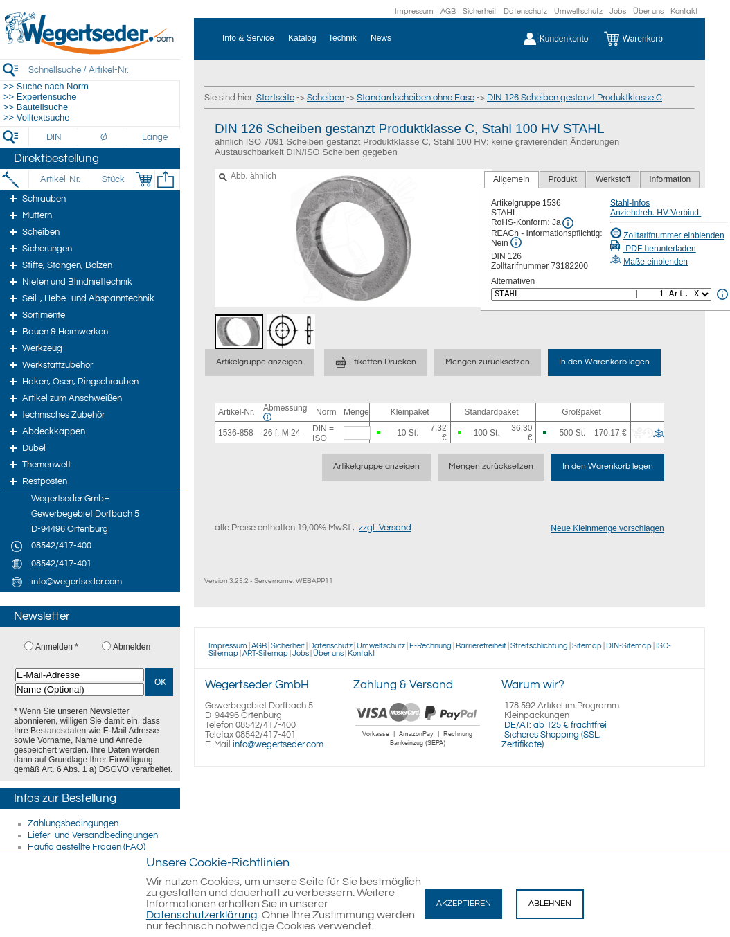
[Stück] (112, 179)
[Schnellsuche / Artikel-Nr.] (104, 70)
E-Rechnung (430, 646)
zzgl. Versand (385, 528)
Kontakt (684, 11)
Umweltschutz (578, 11)
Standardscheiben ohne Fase (415, 97)
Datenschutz (525, 11)
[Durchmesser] (105, 137)
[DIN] (54, 137)
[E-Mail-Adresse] (79, 674)
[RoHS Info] (567, 223)
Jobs (617, 11)
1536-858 (235, 433)
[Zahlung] (418, 748)
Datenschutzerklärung (202, 914)
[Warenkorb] (643, 39)
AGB (448, 11)
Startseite (275, 97)
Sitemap (587, 646)
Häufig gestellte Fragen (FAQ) (86, 847)
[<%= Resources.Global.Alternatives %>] (601, 294)
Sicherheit (480, 11)
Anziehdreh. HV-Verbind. (655, 212)
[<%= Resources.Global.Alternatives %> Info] (722, 294)
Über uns (648, 11)
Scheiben (325, 97)
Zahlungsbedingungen (73, 823)
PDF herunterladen (653, 248)
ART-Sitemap (265, 653)
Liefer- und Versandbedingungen (93, 835)
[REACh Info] (516, 242)
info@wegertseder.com (278, 744)
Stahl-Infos (630, 203)
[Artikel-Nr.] (60, 179)
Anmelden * (56, 647)
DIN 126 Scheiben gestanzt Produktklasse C (574, 97)
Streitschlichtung (539, 646)
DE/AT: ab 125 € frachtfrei (555, 725)
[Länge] (155, 137)
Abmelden (131, 647)
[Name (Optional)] (79, 689)
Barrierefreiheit (481, 646)
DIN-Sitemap (629, 646)
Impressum (414, 11)
